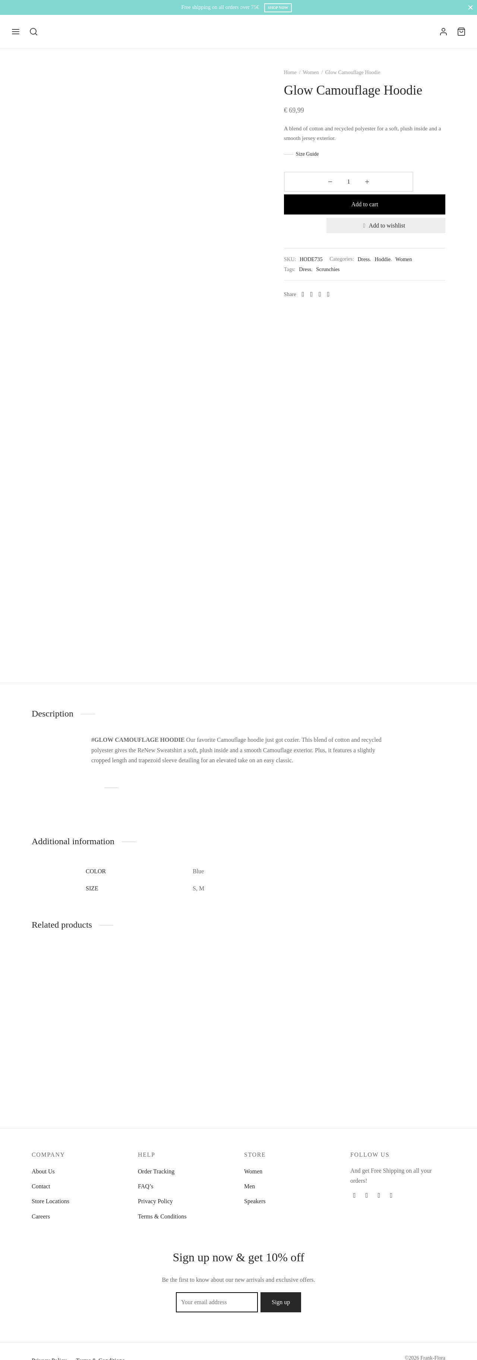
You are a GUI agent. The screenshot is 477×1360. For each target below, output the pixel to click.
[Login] (443, 31)
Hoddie (395, 245)
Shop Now (278, 8)
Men (249, 1186)
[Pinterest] (332, 279)
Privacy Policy (155, 1201)
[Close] (470, 7)
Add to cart (392, 190)
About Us (43, 1171)
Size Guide (319, 162)
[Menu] (15, 31)
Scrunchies (340, 255)
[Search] (33, 31)
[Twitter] (367, 1195)
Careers (41, 1216)
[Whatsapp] (341, 279)
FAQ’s (146, 1186)
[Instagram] (379, 1195)
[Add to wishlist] (392, 211)
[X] (324, 279)
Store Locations (50, 1201)
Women (323, 80)
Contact (41, 1186)
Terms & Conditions (162, 1216)
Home (302, 80)
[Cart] (461, 31)
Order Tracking (156, 1171)
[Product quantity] (315, 189)
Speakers (255, 1201)
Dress (376, 245)
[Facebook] (315, 279)
